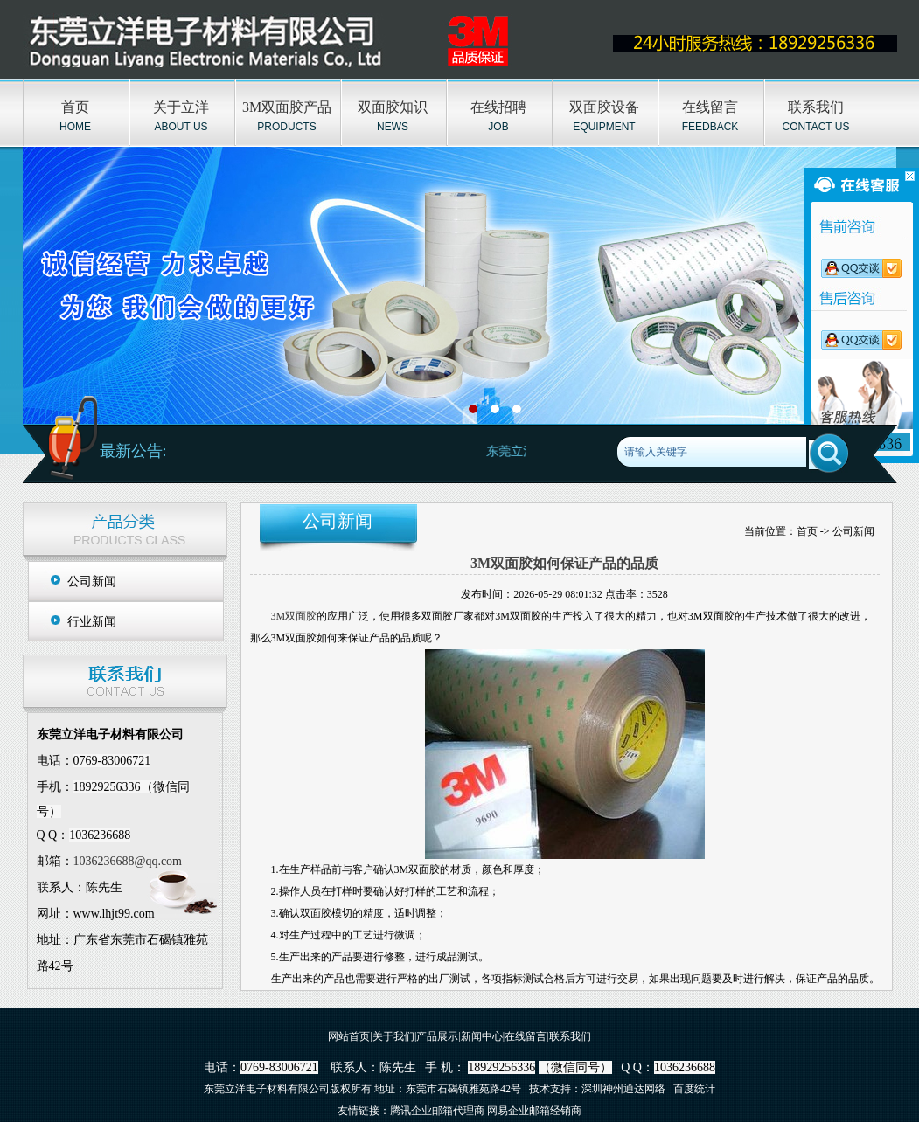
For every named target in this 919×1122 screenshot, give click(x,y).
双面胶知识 (393, 107)
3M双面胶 (294, 616)
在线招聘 (498, 107)
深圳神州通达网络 (623, 1089)
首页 (75, 107)
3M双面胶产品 (286, 107)
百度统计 (694, 1089)
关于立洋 (181, 107)
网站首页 (349, 1036)
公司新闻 (91, 581)
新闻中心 (482, 1036)
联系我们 (816, 107)
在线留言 (710, 107)
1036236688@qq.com (128, 861)
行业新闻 (91, 621)
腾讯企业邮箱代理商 (437, 1111)
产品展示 (437, 1036)
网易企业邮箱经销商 (534, 1111)
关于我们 (393, 1036)
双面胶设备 (604, 107)
